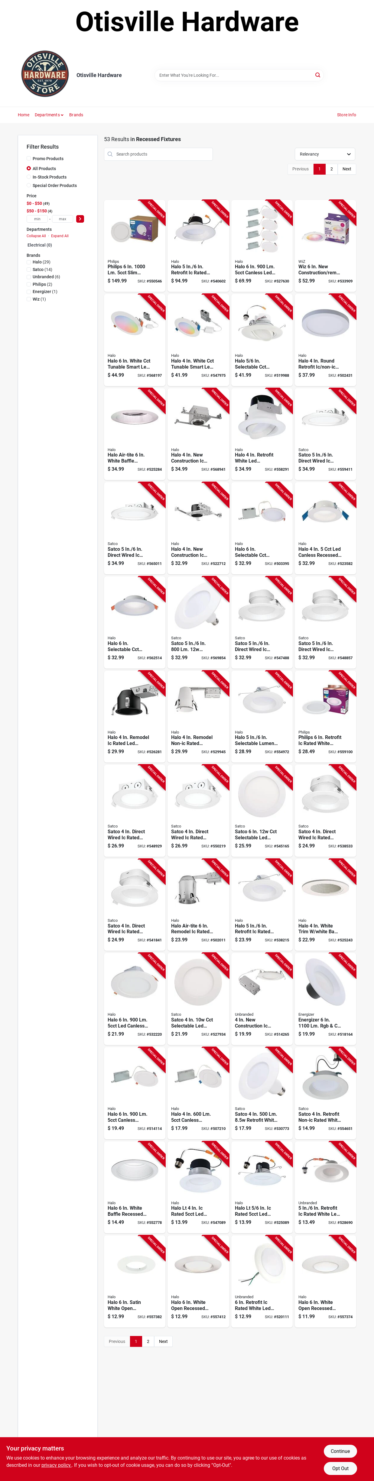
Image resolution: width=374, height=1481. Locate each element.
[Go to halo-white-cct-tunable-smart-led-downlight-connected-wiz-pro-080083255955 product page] (198, 340)
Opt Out (340, 1468)
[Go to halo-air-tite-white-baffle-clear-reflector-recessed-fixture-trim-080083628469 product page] (134, 434)
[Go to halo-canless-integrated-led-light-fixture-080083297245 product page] (134, 1093)
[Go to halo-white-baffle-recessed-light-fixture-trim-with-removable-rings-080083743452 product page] (134, 1187)
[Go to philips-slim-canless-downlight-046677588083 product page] (134, 246)
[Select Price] (80, 219)
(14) (42, 269)
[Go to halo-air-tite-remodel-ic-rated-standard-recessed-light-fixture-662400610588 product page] (198, 905)
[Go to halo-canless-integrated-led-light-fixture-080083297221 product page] (198, 1093)
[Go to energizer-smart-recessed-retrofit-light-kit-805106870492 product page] (325, 999)
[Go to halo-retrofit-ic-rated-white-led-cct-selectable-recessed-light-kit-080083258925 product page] (262, 905)
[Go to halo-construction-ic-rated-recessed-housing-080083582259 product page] (198, 434)
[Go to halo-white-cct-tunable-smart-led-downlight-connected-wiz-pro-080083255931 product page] (134, 340)
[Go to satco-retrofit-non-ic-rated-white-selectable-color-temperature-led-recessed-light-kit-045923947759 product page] (325, 1093)
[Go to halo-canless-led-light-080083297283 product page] (262, 246)
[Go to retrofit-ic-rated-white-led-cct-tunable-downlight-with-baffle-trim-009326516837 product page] (325, 1187)
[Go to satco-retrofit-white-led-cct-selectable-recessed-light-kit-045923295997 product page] (198, 622)
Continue (340, 1451)
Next (347, 168)
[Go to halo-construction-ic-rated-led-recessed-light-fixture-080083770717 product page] (198, 528)
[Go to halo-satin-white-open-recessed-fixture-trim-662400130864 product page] (134, 1281)
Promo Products (48, 158)
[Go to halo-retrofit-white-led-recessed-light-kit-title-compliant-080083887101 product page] (262, 434)
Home (23, 114)
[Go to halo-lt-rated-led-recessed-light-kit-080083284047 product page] (262, 1187)
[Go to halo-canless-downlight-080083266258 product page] (134, 999)
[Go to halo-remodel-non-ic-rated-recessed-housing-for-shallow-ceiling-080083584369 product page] (198, 717)
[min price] (37, 219)
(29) (41, 262)
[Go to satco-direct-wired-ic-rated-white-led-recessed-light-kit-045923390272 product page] (262, 622)
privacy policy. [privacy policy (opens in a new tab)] (56, 1465)
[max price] (62, 219)
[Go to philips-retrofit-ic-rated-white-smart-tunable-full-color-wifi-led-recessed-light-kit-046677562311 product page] (325, 717)
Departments (47, 114)
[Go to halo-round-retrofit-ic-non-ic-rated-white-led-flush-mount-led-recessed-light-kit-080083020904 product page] (325, 340)
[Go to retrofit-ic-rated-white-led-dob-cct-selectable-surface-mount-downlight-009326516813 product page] (262, 1281)
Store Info (346, 114)
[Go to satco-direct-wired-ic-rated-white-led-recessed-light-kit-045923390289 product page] (325, 622)
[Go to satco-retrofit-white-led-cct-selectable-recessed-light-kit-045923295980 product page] (262, 1093)
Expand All (60, 236)
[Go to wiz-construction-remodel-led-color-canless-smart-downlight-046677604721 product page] (325, 246)
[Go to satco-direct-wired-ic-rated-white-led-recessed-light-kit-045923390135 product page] (134, 905)
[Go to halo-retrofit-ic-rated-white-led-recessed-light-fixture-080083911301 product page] (198, 246)
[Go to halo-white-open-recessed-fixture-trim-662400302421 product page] (325, 1281)
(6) (46, 276)
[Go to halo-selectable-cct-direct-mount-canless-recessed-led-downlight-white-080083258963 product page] (134, 622)
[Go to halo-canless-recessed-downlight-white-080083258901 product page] (325, 528)
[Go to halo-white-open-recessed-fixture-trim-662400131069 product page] (198, 1281)
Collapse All (36, 236)
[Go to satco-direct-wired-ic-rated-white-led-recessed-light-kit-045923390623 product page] (325, 434)
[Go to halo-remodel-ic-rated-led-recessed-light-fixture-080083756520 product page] (134, 717)
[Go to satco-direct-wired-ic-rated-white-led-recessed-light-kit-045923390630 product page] (134, 528)
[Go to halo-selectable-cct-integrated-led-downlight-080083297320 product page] (262, 528)
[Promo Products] (29, 158)
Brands (76, 114)
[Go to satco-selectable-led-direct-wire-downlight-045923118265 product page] (198, 999)
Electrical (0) (40, 245)
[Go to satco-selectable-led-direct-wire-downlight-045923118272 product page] (262, 811)
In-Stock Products (50, 177)
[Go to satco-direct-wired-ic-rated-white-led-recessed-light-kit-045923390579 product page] (198, 811)
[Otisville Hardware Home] (45, 75)
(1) (45, 291)
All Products (44, 168)
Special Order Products (55, 185)
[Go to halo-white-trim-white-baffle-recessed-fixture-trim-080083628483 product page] (325, 905)
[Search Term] (239, 75)
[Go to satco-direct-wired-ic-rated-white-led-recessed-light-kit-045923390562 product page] (134, 811)
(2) (42, 284)
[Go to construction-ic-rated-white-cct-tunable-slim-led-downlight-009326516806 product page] (262, 999)
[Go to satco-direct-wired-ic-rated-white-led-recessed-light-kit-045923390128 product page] (325, 811)
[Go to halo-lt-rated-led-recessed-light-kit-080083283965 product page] (198, 1187)
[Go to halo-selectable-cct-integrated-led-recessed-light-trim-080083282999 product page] (262, 340)
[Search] (318, 75)
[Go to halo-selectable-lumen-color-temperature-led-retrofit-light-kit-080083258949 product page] (262, 717)
